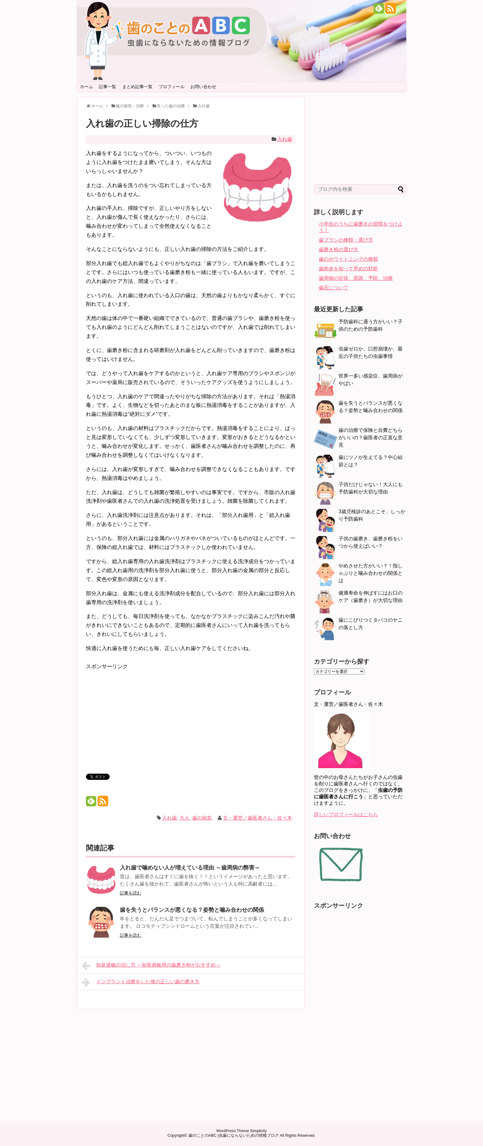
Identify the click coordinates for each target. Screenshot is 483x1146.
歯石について (333, 287)
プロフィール (172, 86)
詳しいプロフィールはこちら (346, 814)
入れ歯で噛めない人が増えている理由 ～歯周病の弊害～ (190, 868)
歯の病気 (202, 818)
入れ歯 (284, 139)
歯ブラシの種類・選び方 (346, 240)
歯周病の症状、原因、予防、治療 (356, 278)
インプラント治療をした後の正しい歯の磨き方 (141, 982)
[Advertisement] (137, 714)
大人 (184, 818)
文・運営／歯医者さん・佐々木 (257, 818)
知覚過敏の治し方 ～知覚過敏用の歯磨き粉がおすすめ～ (151, 966)
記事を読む (130, 892)
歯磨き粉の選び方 (338, 249)
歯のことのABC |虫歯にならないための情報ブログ (234, 1135)
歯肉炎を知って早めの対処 (348, 268)
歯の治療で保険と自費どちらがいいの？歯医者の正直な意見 (371, 438)
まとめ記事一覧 (137, 86)
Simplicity (258, 1130)
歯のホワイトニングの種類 (348, 259)
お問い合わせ (203, 86)
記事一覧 (107, 86)
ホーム (86, 86)
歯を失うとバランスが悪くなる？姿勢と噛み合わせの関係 (192, 910)
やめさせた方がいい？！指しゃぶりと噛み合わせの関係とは (371, 573)
